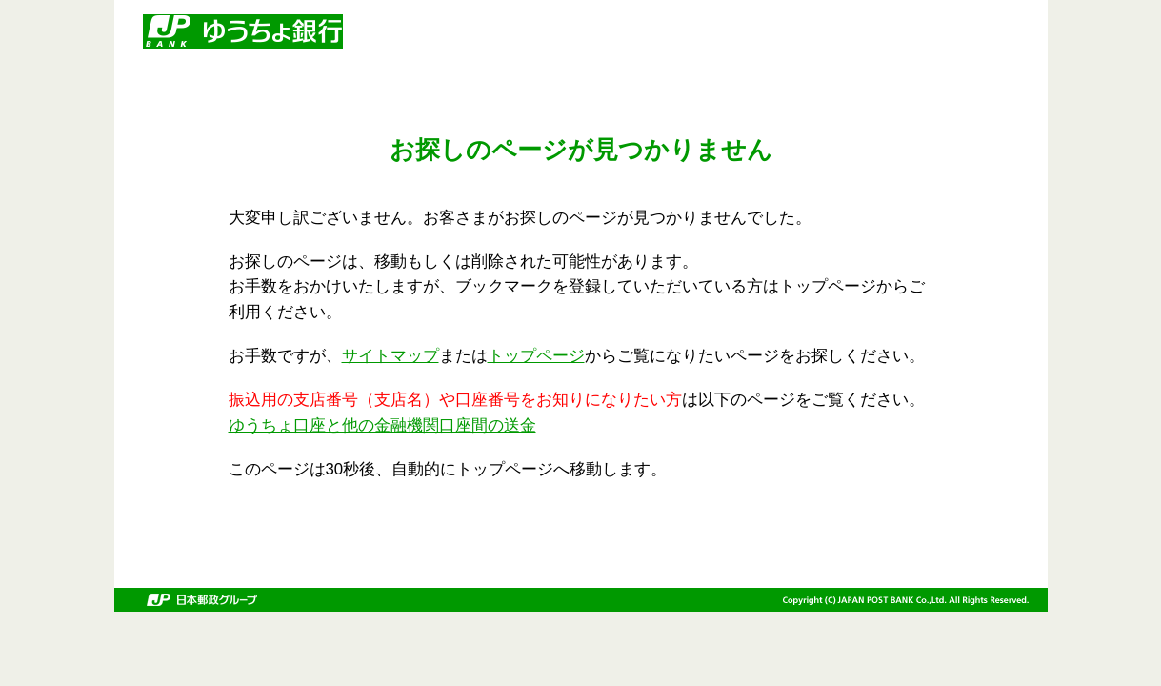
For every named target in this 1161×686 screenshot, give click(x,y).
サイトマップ (390, 356)
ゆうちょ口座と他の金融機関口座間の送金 (382, 425)
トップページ (536, 356)
